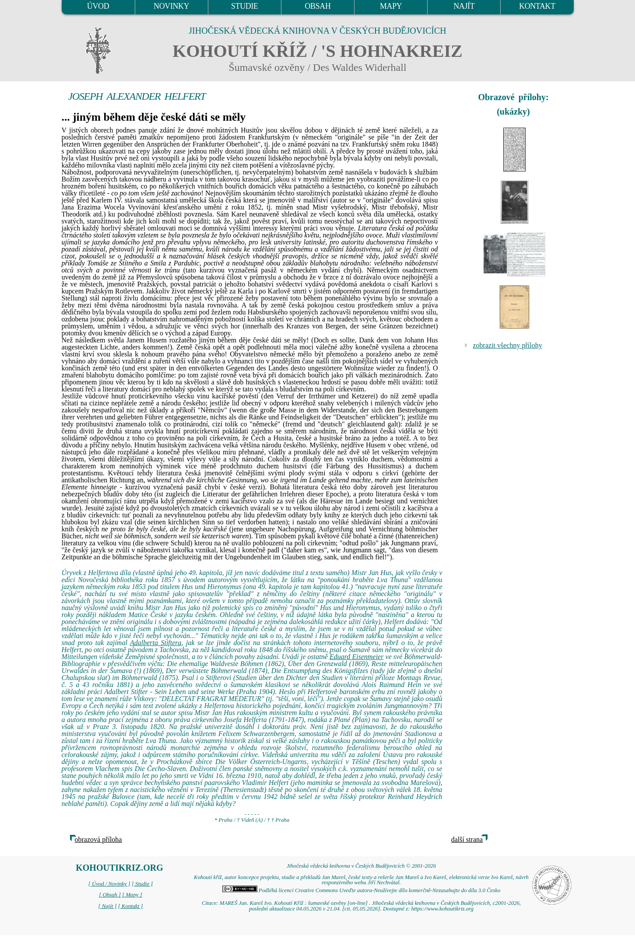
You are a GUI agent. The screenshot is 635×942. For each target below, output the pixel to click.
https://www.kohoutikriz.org (442, 909)
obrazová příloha (98, 839)
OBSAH (317, 6)
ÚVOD (98, 6)
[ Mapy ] (132, 895)
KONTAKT (537, 6)
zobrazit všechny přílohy (507, 345)
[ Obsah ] (110, 895)
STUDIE (244, 6)
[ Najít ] (107, 906)
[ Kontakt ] (130, 906)
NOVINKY (171, 6)
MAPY (391, 6)
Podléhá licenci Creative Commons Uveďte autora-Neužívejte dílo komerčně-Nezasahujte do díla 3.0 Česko (361, 890)
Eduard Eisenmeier (357, 656)
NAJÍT (463, 6)
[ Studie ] (142, 884)
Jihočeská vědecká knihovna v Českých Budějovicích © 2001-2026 (361, 866)
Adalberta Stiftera (156, 642)
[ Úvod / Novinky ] (109, 884)
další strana (467, 839)
